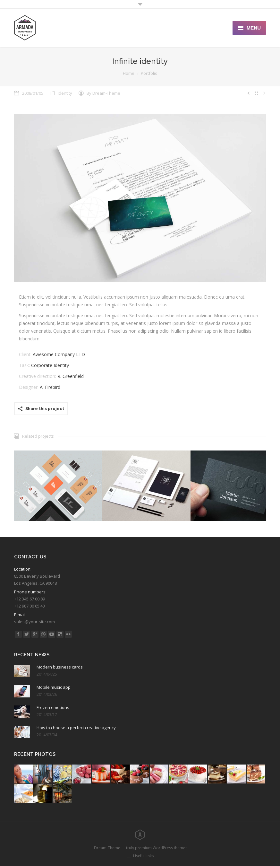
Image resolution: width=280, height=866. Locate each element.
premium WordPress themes (161, 848)
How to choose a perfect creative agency (76, 727)
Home (128, 73)
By (103, 93)
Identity (65, 93)
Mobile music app (54, 687)
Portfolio (149, 73)
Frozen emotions (53, 707)
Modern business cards (60, 667)
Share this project (44, 408)
